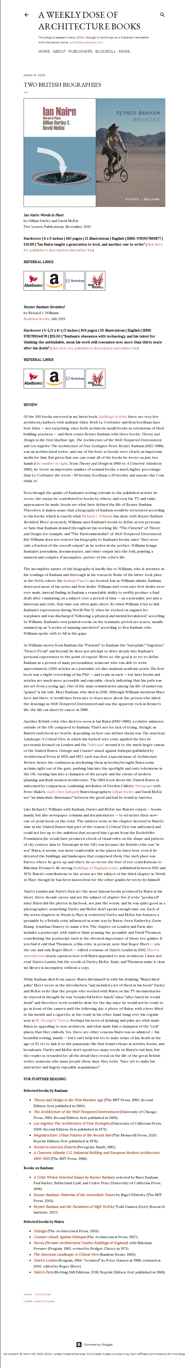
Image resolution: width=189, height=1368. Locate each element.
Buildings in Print (112, 416)
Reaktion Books (36, 319)
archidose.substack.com (86, 42)
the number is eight (51, 463)
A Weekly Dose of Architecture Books (89, 20)
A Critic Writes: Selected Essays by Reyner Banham (73, 1177)
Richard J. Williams (97, 516)
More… (125, 51)
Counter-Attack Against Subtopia (59, 1237)
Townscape (143, 786)
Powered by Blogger (94, 1345)
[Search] (162, 13)
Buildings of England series (96, 868)
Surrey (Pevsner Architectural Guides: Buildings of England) (80, 1243)
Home (44, 51)
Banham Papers (76, 580)
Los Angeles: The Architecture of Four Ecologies (71, 1123)
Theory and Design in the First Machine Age (68, 1100)
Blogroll (105, 51)
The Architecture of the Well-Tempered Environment (76, 1112)
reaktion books (44, 1301)
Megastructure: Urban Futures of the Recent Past (72, 1135)
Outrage (40, 1231)
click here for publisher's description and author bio (94, 348)
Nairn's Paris (43, 1272)
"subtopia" (96, 745)
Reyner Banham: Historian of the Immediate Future (74, 1195)
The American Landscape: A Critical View (66, 1254)
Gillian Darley (123, 792)
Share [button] (28, 1294)
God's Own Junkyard (62, 792)
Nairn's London (45, 1260)
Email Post (43, 1294)
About (59, 51)
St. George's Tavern (52, 1020)
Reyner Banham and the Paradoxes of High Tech (71, 1206)
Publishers (80, 51)
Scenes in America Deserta (54, 1147)
